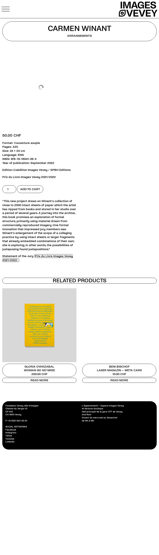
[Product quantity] (9, 189)
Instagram (10, 432)
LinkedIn (9, 441)
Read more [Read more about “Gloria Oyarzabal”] (39, 380)
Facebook (10, 430)
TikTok (8, 436)
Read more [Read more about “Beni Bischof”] (119, 380)
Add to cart (30, 189)
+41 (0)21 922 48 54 (17, 421)
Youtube (9, 439)
